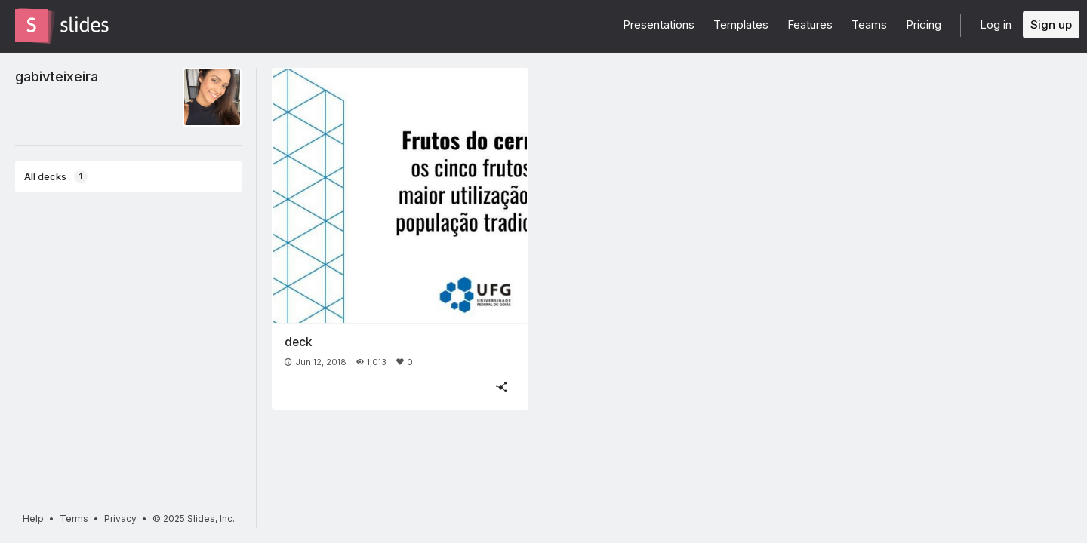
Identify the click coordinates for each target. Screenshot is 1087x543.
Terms (74, 518)
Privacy (120, 518)
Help (33, 518)
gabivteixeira (56, 76)
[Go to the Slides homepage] (31, 25)
